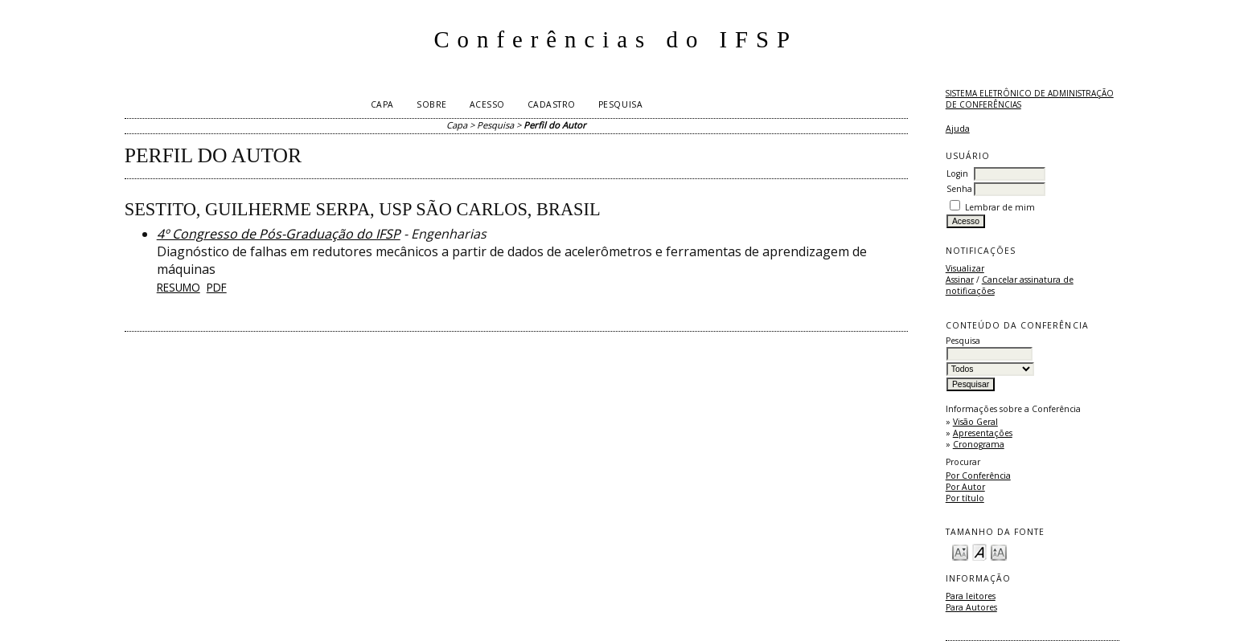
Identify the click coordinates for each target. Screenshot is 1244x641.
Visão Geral (975, 421)
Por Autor (965, 486)
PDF (217, 287)
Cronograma (978, 444)
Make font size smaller (960, 551)
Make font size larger (999, 551)
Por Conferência (978, 475)
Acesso (487, 104)
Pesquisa (620, 104)
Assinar (960, 279)
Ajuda (958, 128)
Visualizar (965, 268)
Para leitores (971, 596)
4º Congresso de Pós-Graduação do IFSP (278, 234)
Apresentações (982, 433)
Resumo (178, 287)
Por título (965, 498)
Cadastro (552, 104)
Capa (382, 104)
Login (957, 173)
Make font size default (979, 551)
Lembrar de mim (1000, 207)
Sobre (432, 104)
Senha (959, 188)
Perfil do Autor (554, 125)
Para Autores (971, 607)
